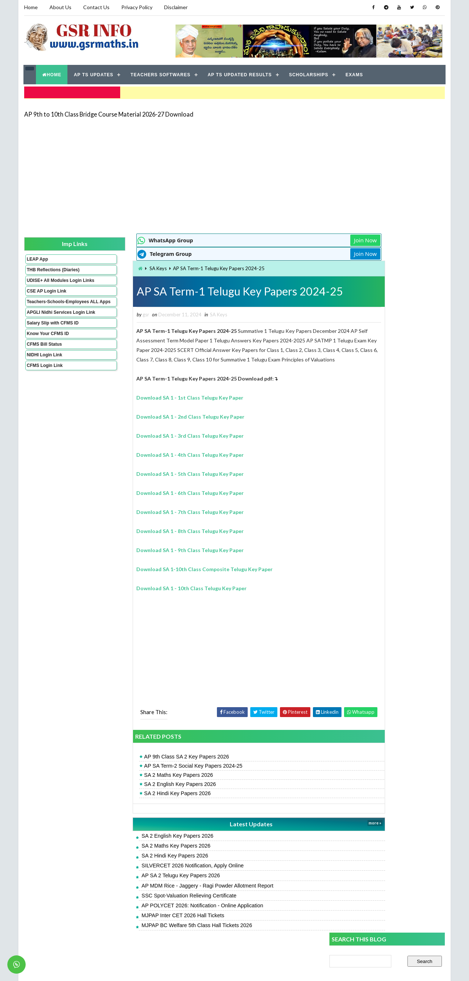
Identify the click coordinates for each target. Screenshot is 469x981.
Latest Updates (199, 831)
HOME (52, 73)
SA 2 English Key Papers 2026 (139, 792)
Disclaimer (175, 7)
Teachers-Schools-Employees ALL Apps (48, 312)
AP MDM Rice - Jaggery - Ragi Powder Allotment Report (167, 893)
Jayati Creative (200, 968)
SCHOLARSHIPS (308, 73)
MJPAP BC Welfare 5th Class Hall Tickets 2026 (156, 933)
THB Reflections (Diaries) (43, 270)
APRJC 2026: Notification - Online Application (382, 543)
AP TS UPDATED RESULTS (240, 73)
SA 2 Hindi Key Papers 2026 (136, 801)
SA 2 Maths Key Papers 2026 (137, 783)
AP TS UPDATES (94, 73)
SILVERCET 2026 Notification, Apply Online (152, 874)
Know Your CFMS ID (47, 351)
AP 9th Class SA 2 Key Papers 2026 (145, 765)
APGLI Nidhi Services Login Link (48, 328)
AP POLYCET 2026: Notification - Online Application (161, 913)
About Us (60, 7)
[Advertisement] (234, 173)
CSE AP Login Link (46, 299)
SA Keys (117, 266)
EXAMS (354, 73)
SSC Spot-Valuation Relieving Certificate (148, 904)
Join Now (303, 238)
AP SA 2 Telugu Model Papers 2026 (370, 431)
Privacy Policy (136, 7)
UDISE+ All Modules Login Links (47, 286)
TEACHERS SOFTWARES (161, 73)
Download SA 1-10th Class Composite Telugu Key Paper (164, 577)
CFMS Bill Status (44, 362)
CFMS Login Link (44, 383)
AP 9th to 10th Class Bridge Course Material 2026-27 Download (108, 111)
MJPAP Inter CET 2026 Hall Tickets (142, 923)
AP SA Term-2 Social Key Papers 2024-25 (152, 774)
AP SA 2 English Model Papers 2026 (370, 510)
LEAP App (37, 257)
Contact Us (96, 7)
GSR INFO (93, 968)
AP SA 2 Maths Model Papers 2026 (370, 493)
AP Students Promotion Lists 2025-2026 (376, 559)
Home (30, 7)
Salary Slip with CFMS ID (52, 341)
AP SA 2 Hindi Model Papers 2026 (368, 477)
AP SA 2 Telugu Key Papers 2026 (140, 883)
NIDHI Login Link (44, 373)
